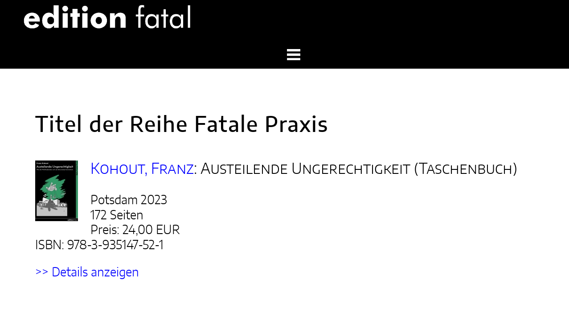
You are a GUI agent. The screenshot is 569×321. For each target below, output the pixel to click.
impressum (484, 292)
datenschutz (529, 292)
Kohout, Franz (113, 126)
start (450, 292)
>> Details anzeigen (65, 200)
